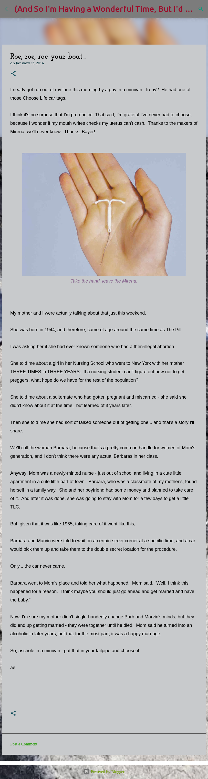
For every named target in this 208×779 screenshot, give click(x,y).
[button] (13, 73)
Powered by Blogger (104, 772)
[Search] (201, 9)
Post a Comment (23, 744)
